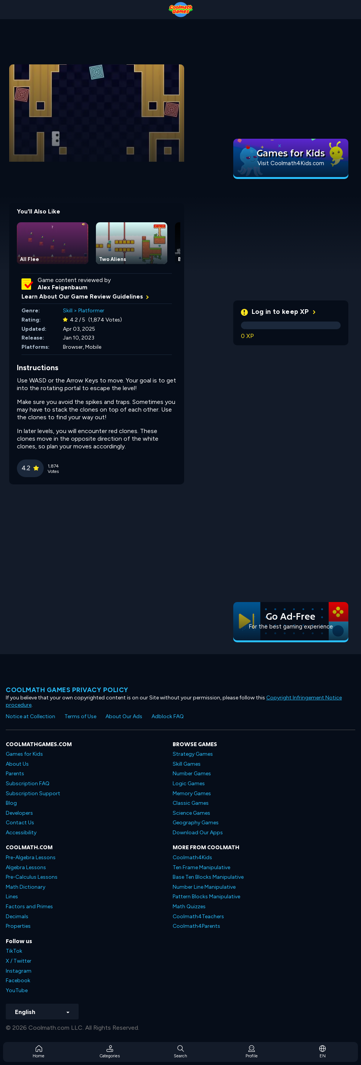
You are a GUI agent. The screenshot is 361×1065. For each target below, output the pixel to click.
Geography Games (196, 822)
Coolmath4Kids (192, 857)
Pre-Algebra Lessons (31, 857)
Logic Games (189, 783)
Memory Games (192, 793)
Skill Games (187, 764)
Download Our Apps (198, 832)
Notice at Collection (30, 716)
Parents (15, 773)
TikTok (14, 951)
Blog (11, 803)
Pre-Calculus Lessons (32, 877)
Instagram (18, 971)
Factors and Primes (29, 906)
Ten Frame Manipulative (201, 867)
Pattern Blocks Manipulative (206, 896)
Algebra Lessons (26, 867)
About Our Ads (123, 716)
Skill (68, 310)
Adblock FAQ (168, 716)
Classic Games (191, 803)
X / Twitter (18, 961)
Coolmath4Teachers (198, 916)
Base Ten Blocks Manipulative (208, 877)
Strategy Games (193, 754)
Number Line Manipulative (204, 887)
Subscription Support (33, 793)
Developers (19, 813)
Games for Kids (24, 754)
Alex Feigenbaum (62, 287)
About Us (17, 764)
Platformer (91, 310)
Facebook (18, 980)
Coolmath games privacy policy (67, 690)
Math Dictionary (25, 887)
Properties (18, 926)
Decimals (17, 916)
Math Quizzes (189, 906)
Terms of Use (80, 716)
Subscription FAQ (27, 783)
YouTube (17, 990)
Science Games (191, 813)
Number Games (192, 773)
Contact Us (20, 822)
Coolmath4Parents (196, 926)
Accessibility (21, 832)
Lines (12, 896)
